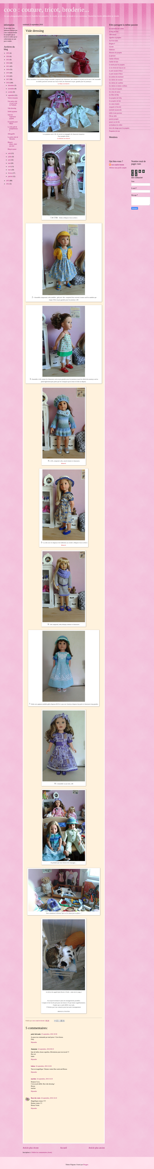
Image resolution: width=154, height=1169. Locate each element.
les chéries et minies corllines (118, 86)
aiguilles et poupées (115, 37)
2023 (8, 59)
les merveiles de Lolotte (116, 28)
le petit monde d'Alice (116, 71)
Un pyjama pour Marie (13, 123)
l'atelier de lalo (113, 62)
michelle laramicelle (115, 110)
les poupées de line (115, 101)
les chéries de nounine (116, 80)
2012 (8, 184)
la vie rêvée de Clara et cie (117, 68)
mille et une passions (115, 113)
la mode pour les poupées (117, 65)
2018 (8, 76)
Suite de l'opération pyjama (12, 116)
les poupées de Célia (115, 98)
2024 (8, 56)
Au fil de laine (113, 41)
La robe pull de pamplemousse (13, 128)
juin (9, 160)
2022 (8, 63)
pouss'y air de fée (114, 122)
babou (33, 1066)
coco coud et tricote (117, 165)
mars (9, 170)
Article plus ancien (97, 1148)
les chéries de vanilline (116, 83)
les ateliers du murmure (116, 77)
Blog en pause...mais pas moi (12, 144)
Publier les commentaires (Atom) (42, 1152)
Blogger (85, 1164)
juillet (10, 157)
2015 (8, 180)
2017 (8, 79)
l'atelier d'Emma (114, 59)
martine (33, 1079)
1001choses (112, 34)
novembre (11, 89)
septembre (11, 95)
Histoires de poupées (115, 53)
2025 (8, 53)
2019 (8, 73)
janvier (10, 176)
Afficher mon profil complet (117, 168)
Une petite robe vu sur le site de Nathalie (12, 103)
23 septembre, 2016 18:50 (49, 1034)
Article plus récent (31, 1148)
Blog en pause (12, 149)
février (10, 173)
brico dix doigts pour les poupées (119, 128)
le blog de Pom (113, 31)
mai (9, 163)
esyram (111, 47)
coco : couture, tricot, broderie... (46, 9)
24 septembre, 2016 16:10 (45, 1079)
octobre (10, 92)
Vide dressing (12, 108)
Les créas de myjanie (115, 89)
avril (9, 166)
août (9, 153)
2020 (8, 69)
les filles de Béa (114, 95)
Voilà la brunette (13, 98)
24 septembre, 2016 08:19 (46, 1049)
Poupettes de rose (114, 131)
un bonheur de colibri (115, 125)
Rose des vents (35, 1098)
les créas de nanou (114, 92)
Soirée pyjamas (12, 111)
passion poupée (114, 119)
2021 (8, 66)
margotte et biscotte (115, 107)
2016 (8, 83)
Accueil (63, 1148)
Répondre (34, 1042)
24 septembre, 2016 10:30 (44, 1066)
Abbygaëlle (11, 134)
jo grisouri (112, 56)
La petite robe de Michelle (13, 138)
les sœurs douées (114, 104)
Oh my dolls (113, 116)
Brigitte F (112, 44)
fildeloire (112, 50)
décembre (11, 85)
